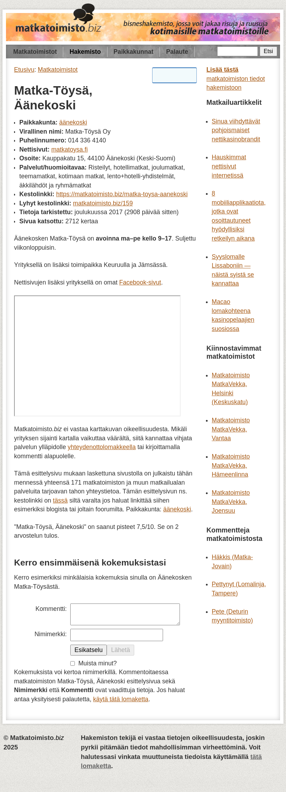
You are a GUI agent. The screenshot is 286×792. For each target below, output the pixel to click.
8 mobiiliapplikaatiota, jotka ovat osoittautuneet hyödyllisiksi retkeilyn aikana (239, 216)
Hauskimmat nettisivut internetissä (229, 166)
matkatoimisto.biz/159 (103, 203)
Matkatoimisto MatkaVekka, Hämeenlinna (231, 465)
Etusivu (24, 69)
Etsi (268, 51)
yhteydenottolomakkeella (102, 447)
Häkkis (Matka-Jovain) (232, 562)
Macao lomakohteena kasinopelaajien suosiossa (233, 315)
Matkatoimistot (35, 51)
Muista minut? (97, 663)
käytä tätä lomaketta (120, 699)
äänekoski (73, 122)
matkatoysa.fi (69, 149)
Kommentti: (51, 608)
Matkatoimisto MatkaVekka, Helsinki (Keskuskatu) (231, 389)
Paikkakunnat (133, 51)
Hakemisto (85, 51)
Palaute (177, 51)
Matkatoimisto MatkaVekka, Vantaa (231, 429)
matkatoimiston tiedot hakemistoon (236, 78)
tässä (60, 500)
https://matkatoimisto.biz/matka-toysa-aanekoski (122, 194)
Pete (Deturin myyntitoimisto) (232, 616)
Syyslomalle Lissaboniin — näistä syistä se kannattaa (233, 270)
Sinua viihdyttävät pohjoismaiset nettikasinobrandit (236, 130)
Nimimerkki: (50, 634)
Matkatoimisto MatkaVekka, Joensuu (231, 501)
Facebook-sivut (140, 282)
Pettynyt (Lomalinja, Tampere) (239, 589)
